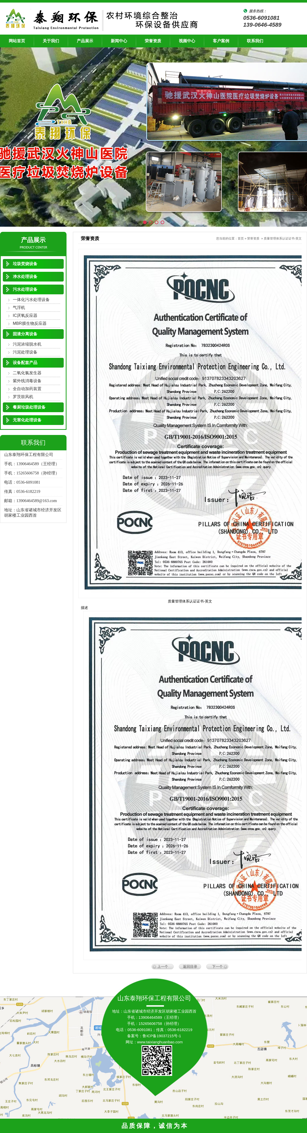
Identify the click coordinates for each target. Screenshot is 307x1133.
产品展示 (85, 41)
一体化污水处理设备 (31, 299)
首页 (241, 238)
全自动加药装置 (27, 389)
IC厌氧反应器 (25, 315)
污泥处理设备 (25, 352)
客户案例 (221, 41)
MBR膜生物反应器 (30, 323)
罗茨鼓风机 (23, 396)
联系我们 (255, 41)
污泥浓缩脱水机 (27, 344)
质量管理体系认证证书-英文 (283, 238)
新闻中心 (119, 41)
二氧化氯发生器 (27, 373)
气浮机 (19, 307)
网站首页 (17, 41)
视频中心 (187, 41)
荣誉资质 (153, 41)
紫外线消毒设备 (27, 381)
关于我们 (51, 41)
